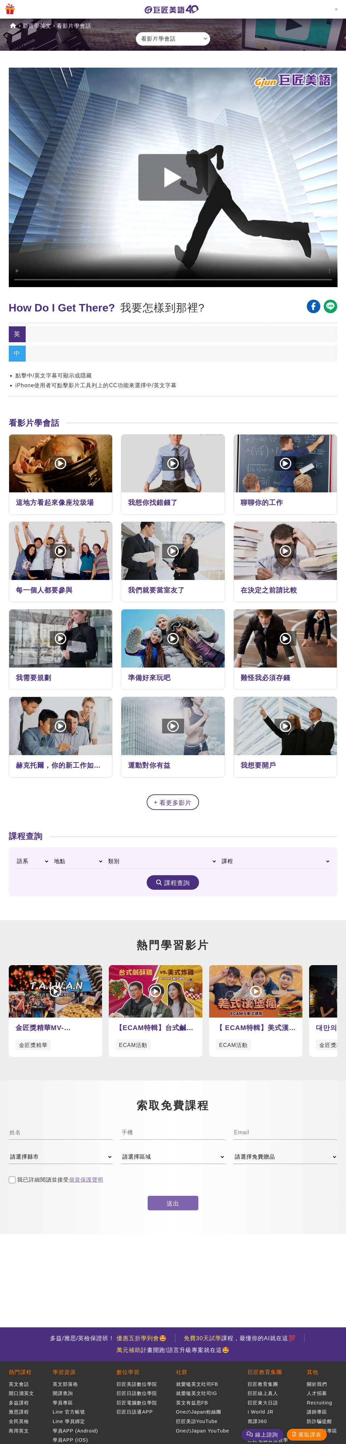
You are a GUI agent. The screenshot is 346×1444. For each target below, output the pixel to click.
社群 (182, 1372)
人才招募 (317, 1393)
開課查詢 (63, 1393)
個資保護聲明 (86, 1180)
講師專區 (317, 1412)
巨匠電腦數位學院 (137, 1402)
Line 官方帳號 (69, 1412)
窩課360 (257, 1421)
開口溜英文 (21, 1393)
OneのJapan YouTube (202, 1431)
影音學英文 (37, 26)
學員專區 (63, 1402)
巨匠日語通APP (135, 1412)
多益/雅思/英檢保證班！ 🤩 (108, 1338)
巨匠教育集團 (265, 1372)
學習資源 (64, 1372)
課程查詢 (177, 883)
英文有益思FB (192, 1402)
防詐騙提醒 (319, 1421)
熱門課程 (20, 1372)
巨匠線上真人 (263, 1393)
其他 (312, 1372)
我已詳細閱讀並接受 (56, 1180)
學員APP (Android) (75, 1431)
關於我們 (317, 1384)
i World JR (260, 1412)
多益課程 (19, 1402)
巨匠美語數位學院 (137, 1384)
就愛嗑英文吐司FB (197, 1384)
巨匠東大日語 (263, 1402)
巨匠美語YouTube (197, 1421)
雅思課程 (19, 1412)
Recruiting (319, 1402)
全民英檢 (19, 1421)
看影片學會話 (74, 26)
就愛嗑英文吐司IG (196, 1393)
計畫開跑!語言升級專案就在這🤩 (173, 1350)
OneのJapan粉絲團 (198, 1412)
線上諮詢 (266, 1435)
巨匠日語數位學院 (137, 1393)
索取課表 (309, 1435)
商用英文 (19, 1431)
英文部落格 (65, 1384)
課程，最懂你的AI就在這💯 (240, 1338)
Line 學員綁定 (69, 1421)
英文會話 (19, 1384)
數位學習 (128, 1372)
